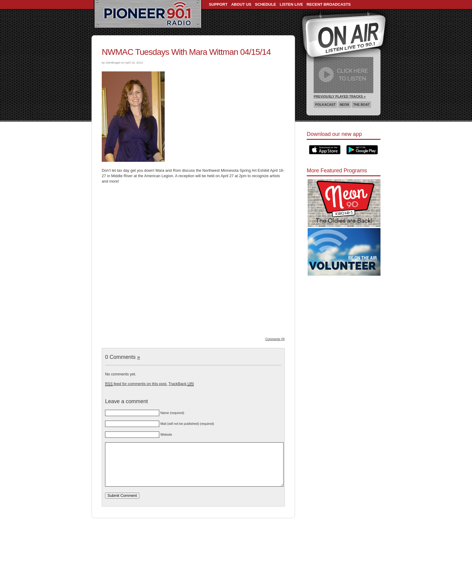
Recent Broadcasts (329, 4)
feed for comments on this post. (136, 383)
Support (218, 4)
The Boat (361, 104)
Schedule (265, 4)
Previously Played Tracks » (339, 96)
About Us (241, 4)
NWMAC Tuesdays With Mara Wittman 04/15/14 (186, 52)
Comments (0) (275, 339)
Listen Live (291, 4)
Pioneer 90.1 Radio (147, 14)
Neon (344, 104)
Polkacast (325, 104)
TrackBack (181, 383)
